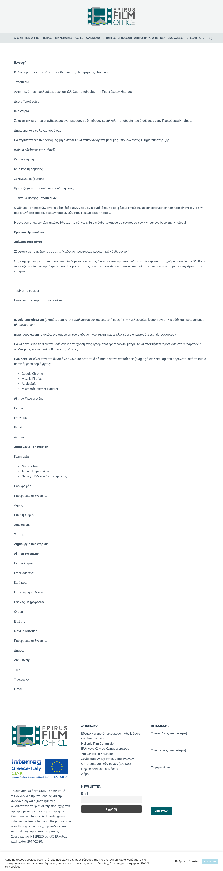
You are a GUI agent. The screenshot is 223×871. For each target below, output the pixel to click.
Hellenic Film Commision (98, 743)
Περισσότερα (195, 38)
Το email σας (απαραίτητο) (181, 754)
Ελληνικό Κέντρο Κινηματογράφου (105, 748)
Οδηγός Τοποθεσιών (119, 38)
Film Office (32, 38)
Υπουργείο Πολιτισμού (97, 754)
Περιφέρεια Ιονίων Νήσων (99, 769)
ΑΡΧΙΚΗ (18, 38)
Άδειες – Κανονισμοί (90, 38)
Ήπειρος (46, 38)
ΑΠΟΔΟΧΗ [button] (210, 861)
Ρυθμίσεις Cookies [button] (187, 861)
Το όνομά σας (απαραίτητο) (181, 736)
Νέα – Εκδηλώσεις (171, 38)
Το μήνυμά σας (181, 784)
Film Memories (63, 38)
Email (84, 793)
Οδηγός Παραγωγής (146, 38)
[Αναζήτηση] (210, 38)
